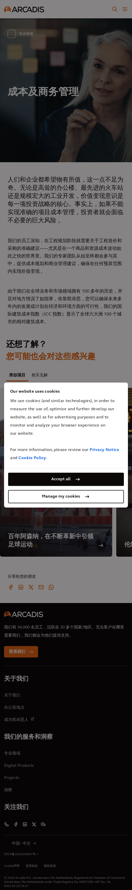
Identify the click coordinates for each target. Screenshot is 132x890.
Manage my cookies (61, 497)
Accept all (61, 479)
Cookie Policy (32, 458)
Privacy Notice (104, 450)
